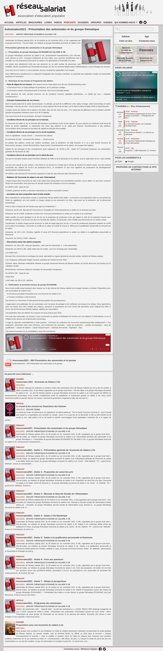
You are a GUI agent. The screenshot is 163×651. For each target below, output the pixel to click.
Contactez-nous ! (72, 649)
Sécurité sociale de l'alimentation (126, 50)
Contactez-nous (147, 41)
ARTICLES (21, 22)
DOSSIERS (83, 22)
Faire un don (125, 41)
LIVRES (48, 22)
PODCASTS (70, 22)
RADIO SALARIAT (123, 68)
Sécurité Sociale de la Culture (125, 59)
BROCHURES (35, 22)
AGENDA (108, 22)
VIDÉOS (58, 22)
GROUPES (96, 22)
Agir (147, 36)
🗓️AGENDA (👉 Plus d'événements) (132, 106)
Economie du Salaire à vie (146, 59)
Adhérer (126, 36)
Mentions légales (89, 649)
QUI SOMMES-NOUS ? (125, 22)
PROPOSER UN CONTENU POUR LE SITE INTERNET (136, 168)
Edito (118, 161)
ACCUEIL (9, 22)
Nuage (129, 161)
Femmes (146, 50)
